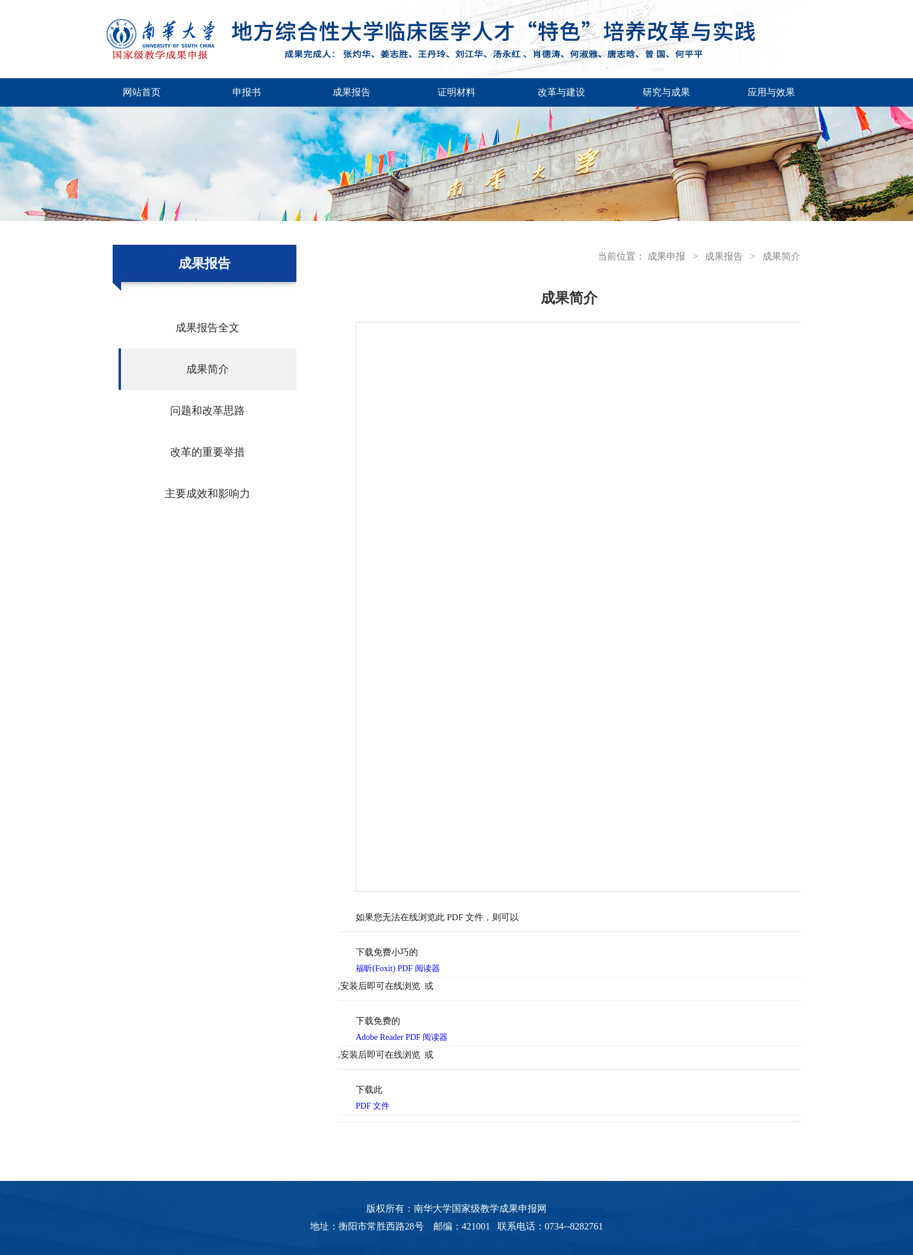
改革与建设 (561, 92)
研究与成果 (666, 92)
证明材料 (456, 92)
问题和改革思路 (207, 411)
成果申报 (666, 256)
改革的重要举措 (207, 452)
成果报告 (352, 92)
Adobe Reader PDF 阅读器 (402, 1037)
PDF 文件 (373, 1106)
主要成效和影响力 (207, 494)
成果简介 (207, 369)
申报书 (246, 92)
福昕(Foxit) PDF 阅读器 (398, 968)
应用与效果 (771, 92)
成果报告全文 (207, 328)
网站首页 (142, 92)
